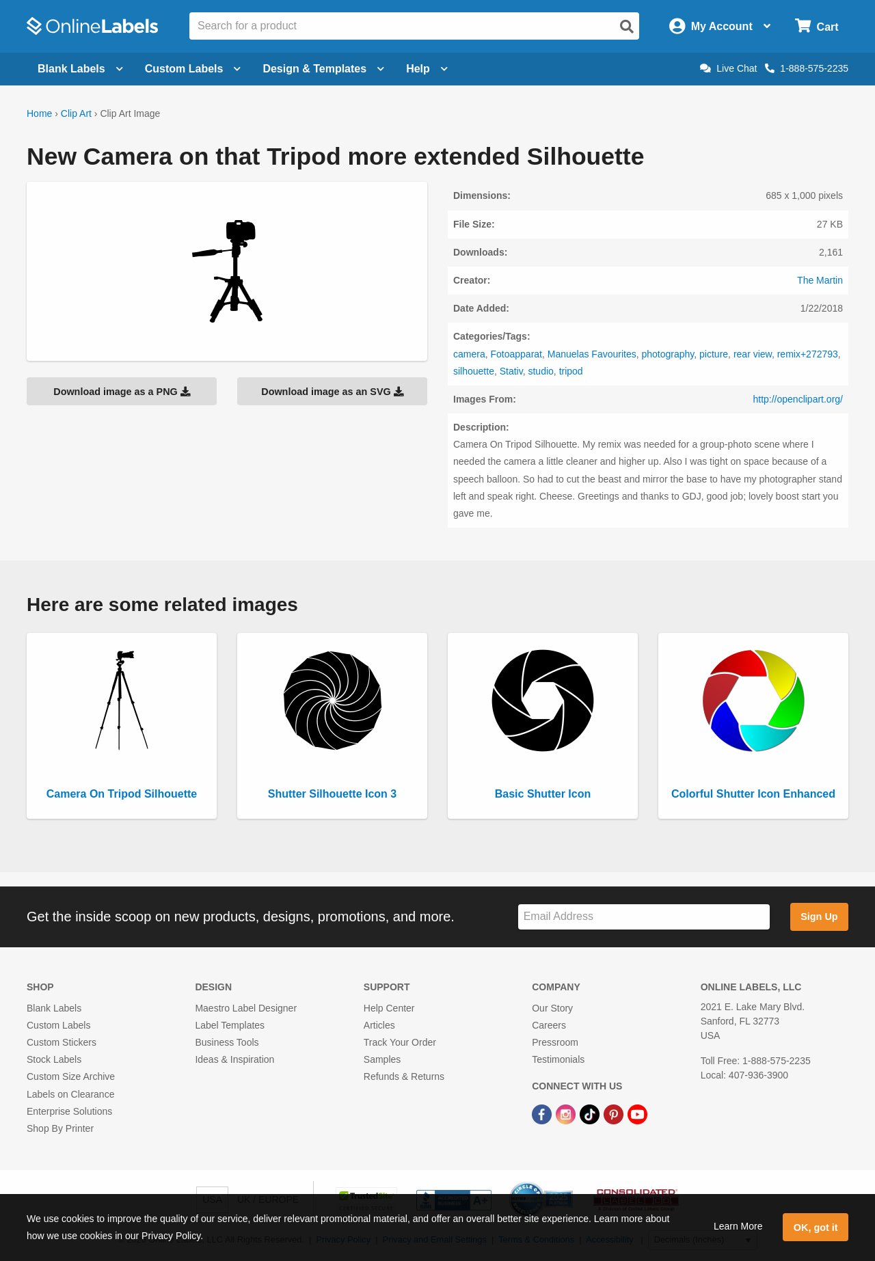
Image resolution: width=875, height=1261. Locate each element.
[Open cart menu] (816, 26)
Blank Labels (54, 1008)
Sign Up (818, 916)
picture (713, 354)
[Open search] (627, 26)
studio (540, 371)
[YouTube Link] (637, 1114)
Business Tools (226, 1042)
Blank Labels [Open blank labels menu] (80, 68)
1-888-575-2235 (806, 68)
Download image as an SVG (332, 391)
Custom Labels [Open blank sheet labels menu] (193, 68)
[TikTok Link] (591, 1114)
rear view (752, 354)
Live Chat (728, 68)
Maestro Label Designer (246, 1008)
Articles (379, 1025)
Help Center (389, 1008)
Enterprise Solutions (69, 1111)
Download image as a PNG (121, 391)
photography (667, 354)
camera (469, 354)
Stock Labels (54, 1059)
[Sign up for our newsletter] (644, 917)
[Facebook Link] (543, 1114)
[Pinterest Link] (615, 1114)
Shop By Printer (60, 1128)
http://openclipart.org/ (798, 399)
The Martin (820, 280)
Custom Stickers (61, 1042)
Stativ (511, 371)
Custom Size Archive (71, 1076)
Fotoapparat (516, 354)
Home (39, 113)
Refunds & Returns (404, 1076)
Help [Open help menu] (427, 68)
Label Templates (230, 1025)
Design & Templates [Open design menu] (323, 68)
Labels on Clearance (70, 1094)
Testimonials (558, 1059)
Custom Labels (58, 1025)
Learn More (738, 1226)
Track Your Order (400, 1042)
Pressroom (555, 1042)
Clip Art (76, 113)
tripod (571, 371)
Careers (549, 1025)
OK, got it (816, 1227)
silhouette (473, 371)
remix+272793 (807, 354)
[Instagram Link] (567, 1114)
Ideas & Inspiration (234, 1059)
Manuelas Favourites (592, 354)
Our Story (552, 1008)
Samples (382, 1059)
